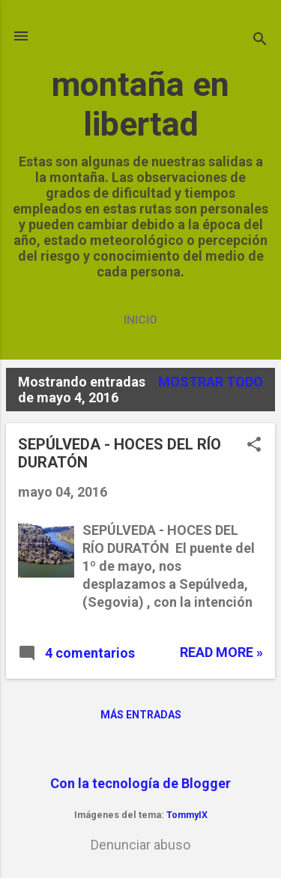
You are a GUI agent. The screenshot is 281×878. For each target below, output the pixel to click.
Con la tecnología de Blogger (140, 783)
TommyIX (187, 814)
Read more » (221, 652)
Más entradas (140, 715)
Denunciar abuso (140, 845)
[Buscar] (260, 41)
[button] (254, 446)
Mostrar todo (210, 382)
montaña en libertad (140, 104)
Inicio (140, 320)
